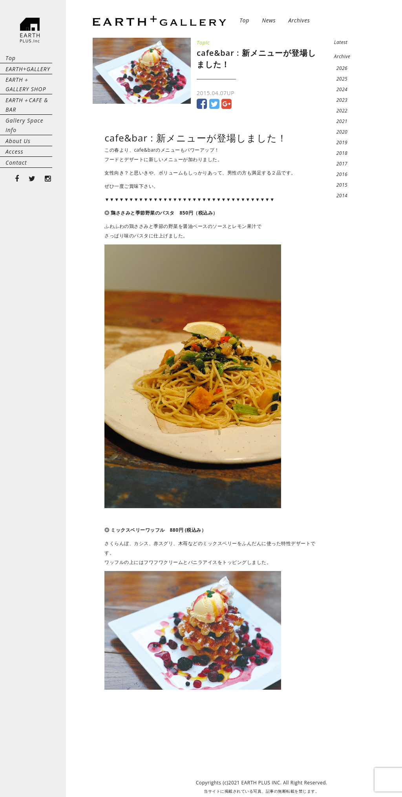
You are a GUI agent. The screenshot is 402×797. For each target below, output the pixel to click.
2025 (341, 78)
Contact (16, 218)
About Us (18, 179)
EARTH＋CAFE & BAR (26, 135)
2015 (341, 185)
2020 (341, 132)
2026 (341, 68)
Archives (299, 20)
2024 (341, 89)
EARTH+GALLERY (27, 82)
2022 (341, 110)
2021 (341, 121)
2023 (341, 100)
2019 (341, 142)
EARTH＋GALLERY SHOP (29, 106)
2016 (341, 174)
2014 (341, 195)
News (269, 20)
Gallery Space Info (30, 159)
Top (10, 62)
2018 (341, 153)
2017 (341, 163)
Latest (341, 42)
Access (14, 199)
